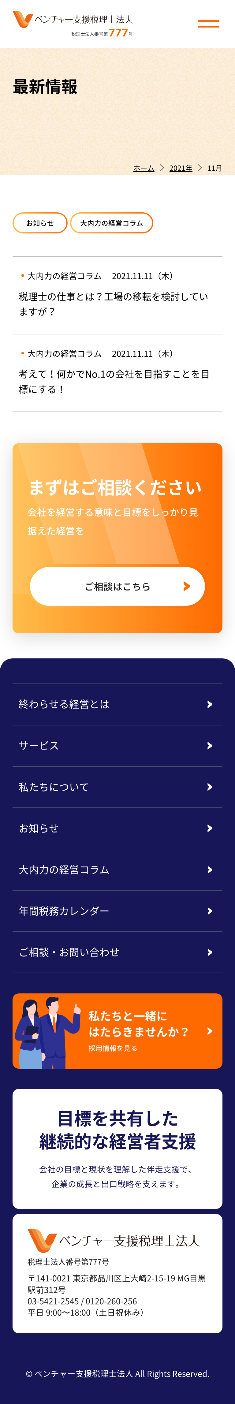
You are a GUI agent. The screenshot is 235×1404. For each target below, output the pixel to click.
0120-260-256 (111, 1301)
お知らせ (40, 223)
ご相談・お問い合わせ (69, 951)
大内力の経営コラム (111, 223)
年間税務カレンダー (64, 910)
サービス (39, 745)
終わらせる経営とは (64, 703)
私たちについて (54, 786)
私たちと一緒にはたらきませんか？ (143, 1030)
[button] (208, 24)
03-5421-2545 (53, 1301)
